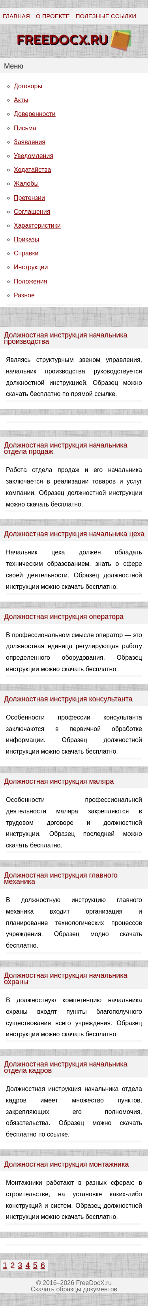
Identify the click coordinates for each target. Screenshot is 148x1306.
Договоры (28, 86)
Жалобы (26, 183)
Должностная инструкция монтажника (66, 1164)
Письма (25, 128)
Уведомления (33, 155)
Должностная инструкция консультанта (68, 699)
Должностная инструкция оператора (64, 617)
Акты (21, 100)
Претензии (29, 197)
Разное (24, 295)
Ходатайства (32, 169)
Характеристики (37, 225)
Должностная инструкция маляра (59, 781)
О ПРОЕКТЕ (53, 16)
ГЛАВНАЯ (16, 16)
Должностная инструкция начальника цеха (74, 534)
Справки (26, 253)
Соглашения (32, 211)
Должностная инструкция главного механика (61, 878)
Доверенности (35, 113)
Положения (30, 281)
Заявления (29, 142)
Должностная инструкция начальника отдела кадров (65, 1067)
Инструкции (31, 267)
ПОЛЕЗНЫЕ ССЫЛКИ (106, 16)
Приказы (26, 239)
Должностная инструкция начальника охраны (65, 978)
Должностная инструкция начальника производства (65, 338)
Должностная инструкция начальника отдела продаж (65, 448)
